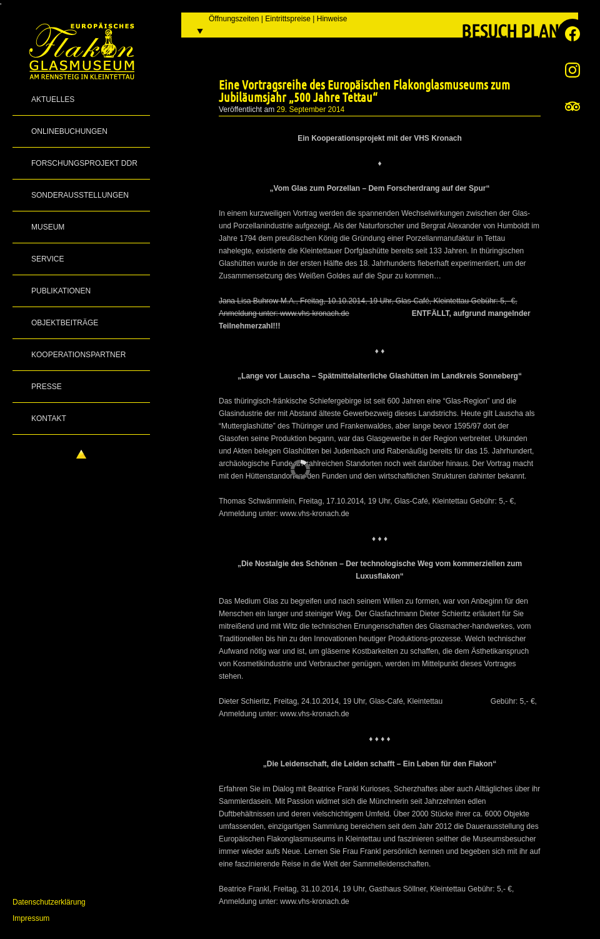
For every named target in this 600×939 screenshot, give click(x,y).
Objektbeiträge (64, 322)
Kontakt (48, 418)
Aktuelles (52, 99)
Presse (46, 386)
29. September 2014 (311, 109)
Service (47, 259)
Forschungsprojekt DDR (84, 163)
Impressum (30, 918)
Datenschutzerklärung (49, 902)
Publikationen (61, 291)
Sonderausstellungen (80, 195)
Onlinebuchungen (69, 131)
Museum (47, 227)
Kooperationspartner (78, 354)
